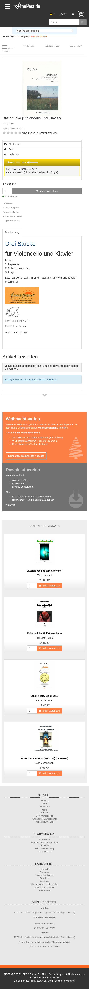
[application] (42, 162)
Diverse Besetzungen (23, 487)
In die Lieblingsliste (11, 207)
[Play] (8, 162)
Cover (9, 149)
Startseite (44, 869)
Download (44, 878)
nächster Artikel (75, 46)
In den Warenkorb (47, 191)
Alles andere (44, 890)
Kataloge (10, 504)
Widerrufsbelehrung (44, 848)
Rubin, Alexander (44, 700)
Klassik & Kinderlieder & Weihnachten (31, 496)
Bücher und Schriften (44, 887)
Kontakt (44, 800)
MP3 (8, 491)
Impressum (44, 839)
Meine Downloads (44, 822)
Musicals (44, 881)
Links (44, 804)
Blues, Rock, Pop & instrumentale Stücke (33, 500)
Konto (44, 810)
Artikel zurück (29, 46)
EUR (63, 14)
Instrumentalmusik (44, 875)
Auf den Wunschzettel (12, 216)
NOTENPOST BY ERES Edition (45, 946)
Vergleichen (8, 203)
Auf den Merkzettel (11, 212)
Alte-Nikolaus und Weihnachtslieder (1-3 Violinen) (37, 437)
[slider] (18, 162)
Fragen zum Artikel (11, 221)
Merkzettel (44, 813)
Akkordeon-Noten (21, 480)
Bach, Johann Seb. (44, 763)
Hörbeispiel (42, 165)
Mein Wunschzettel (45, 816)
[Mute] (28, 162)
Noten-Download (15, 475)
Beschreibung (12, 232)
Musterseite (12, 144)
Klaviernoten (18, 483)
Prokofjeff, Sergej (44, 638)
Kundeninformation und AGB (44, 842)
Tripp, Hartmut (44, 575)
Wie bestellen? (44, 851)
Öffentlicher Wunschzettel (44, 819)
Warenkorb (44, 806)
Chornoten (44, 872)
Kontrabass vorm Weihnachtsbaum (30, 444)
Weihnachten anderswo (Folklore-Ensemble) (35, 441)
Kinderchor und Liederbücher (44, 884)
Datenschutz (44, 845)
